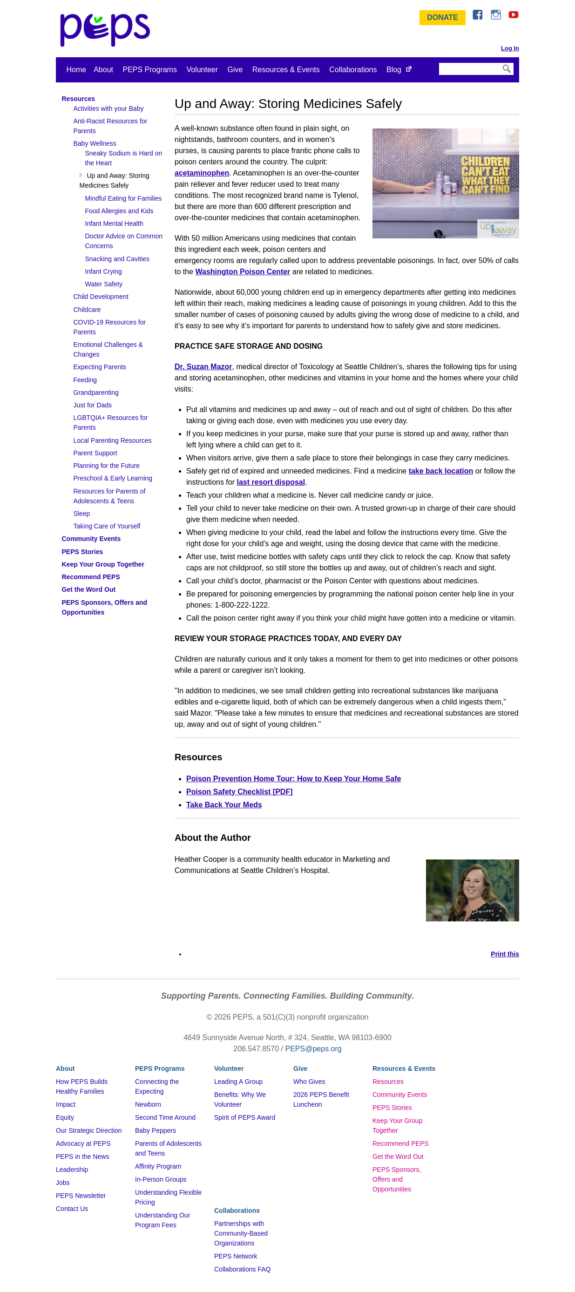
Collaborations (353, 70)
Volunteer (202, 70)
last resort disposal (271, 482)
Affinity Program (158, 1166)
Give (235, 70)
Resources (388, 1081)
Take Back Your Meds (224, 805)
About (103, 70)
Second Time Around (165, 1117)
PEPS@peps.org (313, 1049)
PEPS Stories (392, 1107)
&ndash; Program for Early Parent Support (107, 30)
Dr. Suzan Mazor (203, 367)
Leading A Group (238, 1081)
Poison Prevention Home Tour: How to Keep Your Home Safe (293, 779)
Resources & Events (286, 70)
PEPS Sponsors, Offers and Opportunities (396, 1179)
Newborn (148, 1104)
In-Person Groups (161, 1179)
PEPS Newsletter (81, 1195)
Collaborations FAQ (242, 1269)
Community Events (399, 1094)
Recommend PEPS (400, 1143)
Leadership (72, 1169)
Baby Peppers (155, 1130)
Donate (442, 17)
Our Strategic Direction (89, 1130)
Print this (505, 954)
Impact (65, 1104)
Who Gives (309, 1081)
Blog (393, 70)
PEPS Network (235, 1256)
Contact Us (72, 1208)
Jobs (63, 1182)
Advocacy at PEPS (83, 1143)
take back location (441, 471)
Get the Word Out (397, 1156)
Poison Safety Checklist (228, 792)
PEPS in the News (82, 1156)
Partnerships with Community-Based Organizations (241, 1233)
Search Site (438, 62)
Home (77, 70)
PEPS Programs (149, 70)
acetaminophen (202, 173)
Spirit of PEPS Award (244, 1117)
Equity (65, 1117)
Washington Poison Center (242, 272)
